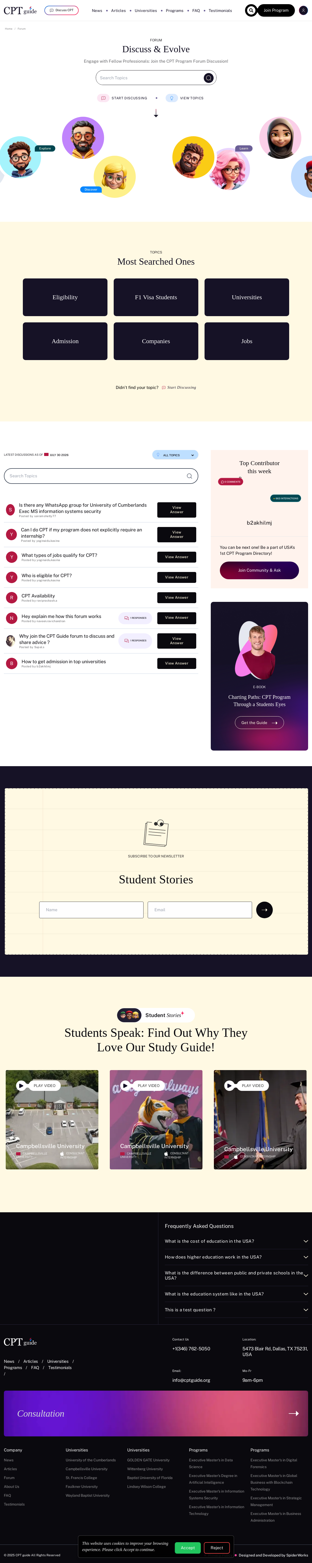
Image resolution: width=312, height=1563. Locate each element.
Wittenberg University (145, 1469)
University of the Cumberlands (91, 1460)
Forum (22, 28)
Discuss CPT (61, 10)
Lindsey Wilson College (146, 1486)
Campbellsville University (86, 1469)
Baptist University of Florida (150, 1478)
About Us (11, 1486)
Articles (118, 10)
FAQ (196, 10)
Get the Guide (259, 722)
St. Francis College (81, 1478)
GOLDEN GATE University (148, 1460)
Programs (175, 10)
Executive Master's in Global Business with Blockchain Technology (273, 1482)
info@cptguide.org (191, 1380)
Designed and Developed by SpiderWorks (273, 1555)
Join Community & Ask (259, 570)
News (97, 10)
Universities (146, 10)
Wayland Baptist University (88, 1495)
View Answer (177, 509)
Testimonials (220, 10)
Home (8, 28)
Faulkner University (82, 1486)
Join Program (276, 10)
